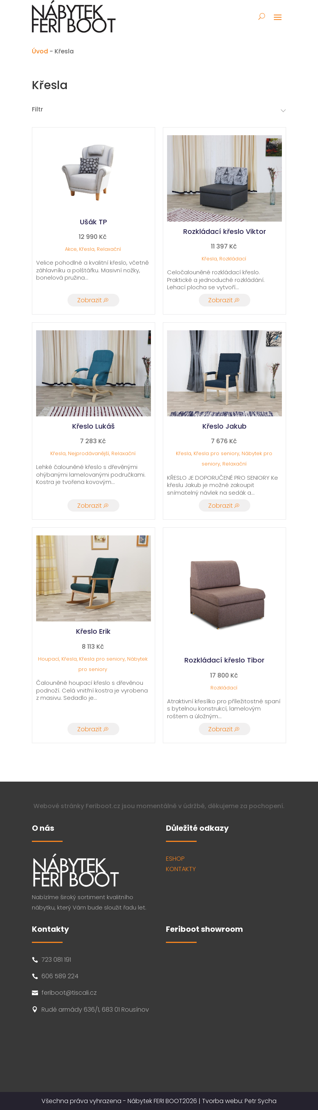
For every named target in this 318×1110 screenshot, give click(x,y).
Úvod (40, 51)
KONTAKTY (181, 869)
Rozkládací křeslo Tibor (224, 660)
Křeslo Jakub (224, 426)
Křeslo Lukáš (93, 426)
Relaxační (109, 249)
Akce (71, 249)
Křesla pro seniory (216, 453)
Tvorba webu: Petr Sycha (239, 1101)
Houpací (48, 659)
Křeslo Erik (93, 631)
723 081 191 (56, 959)
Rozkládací (232, 258)
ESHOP (175, 858)
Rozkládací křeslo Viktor (224, 231)
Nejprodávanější (88, 453)
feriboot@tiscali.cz (69, 992)
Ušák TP (93, 222)
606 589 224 (59, 976)
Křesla (86, 249)
